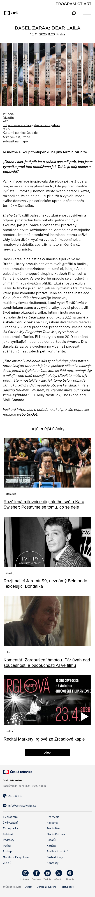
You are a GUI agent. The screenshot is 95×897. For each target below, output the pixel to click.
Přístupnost (67, 886)
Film (8, 652)
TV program (10, 817)
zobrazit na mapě (15, 141)
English (28, 886)
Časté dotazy (55, 857)
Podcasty (8, 840)
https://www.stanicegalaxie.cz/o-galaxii (31, 125)
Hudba (9, 731)
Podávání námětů (57, 851)
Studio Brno (54, 828)
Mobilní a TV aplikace (16, 857)
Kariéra (51, 845)
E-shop (7, 851)
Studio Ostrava (56, 834)
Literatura (11, 493)
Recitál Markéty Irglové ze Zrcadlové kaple (44, 739)
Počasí (7, 845)
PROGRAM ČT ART (73, 3)
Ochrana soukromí (46, 886)
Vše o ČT (8, 863)
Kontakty (52, 863)
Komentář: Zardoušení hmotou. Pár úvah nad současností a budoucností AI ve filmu (47, 662)
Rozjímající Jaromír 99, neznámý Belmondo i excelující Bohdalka (45, 583)
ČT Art (9, 573)
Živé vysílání (10, 822)
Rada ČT (52, 840)
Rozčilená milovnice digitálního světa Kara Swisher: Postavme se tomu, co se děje (44, 504)
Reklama (52, 822)
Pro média (53, 817)
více (48, 752)
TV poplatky (10, 828)
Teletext (8, 834)
